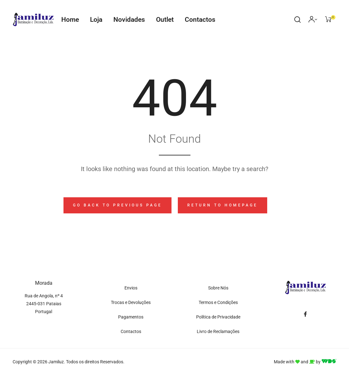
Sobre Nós (218, 287)
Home (70, 19)
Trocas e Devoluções (131, 302)
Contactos (200, 19)
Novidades (129, 19)
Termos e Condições (218, 302)
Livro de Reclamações (218, 331)
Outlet (165, 19)
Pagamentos (130, 316)
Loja (96, 19)
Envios (130, 287)
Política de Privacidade (218, 316)
